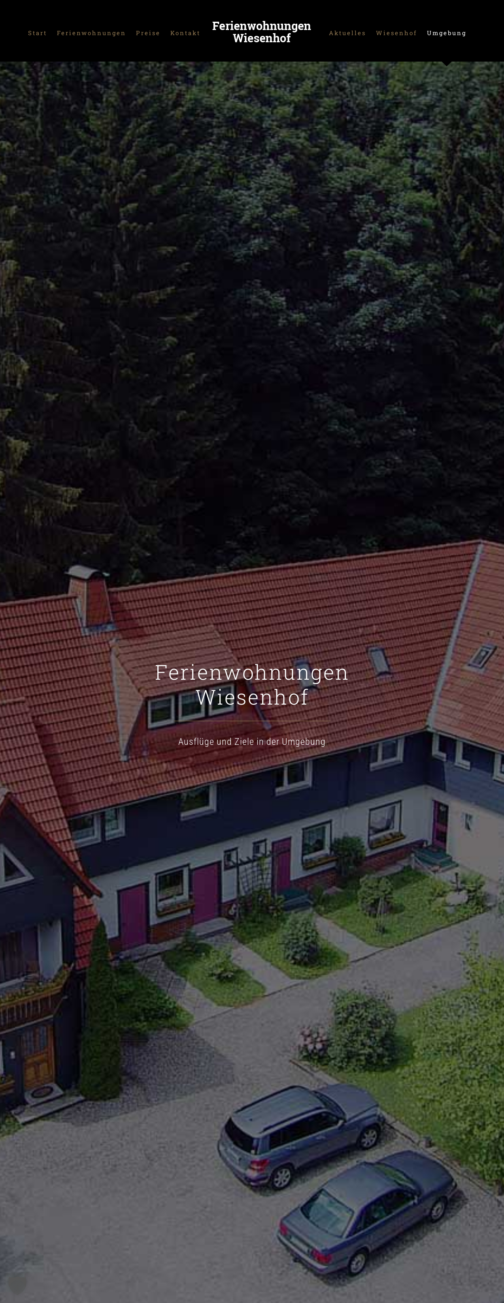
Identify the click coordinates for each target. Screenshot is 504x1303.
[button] (17, 1285)
